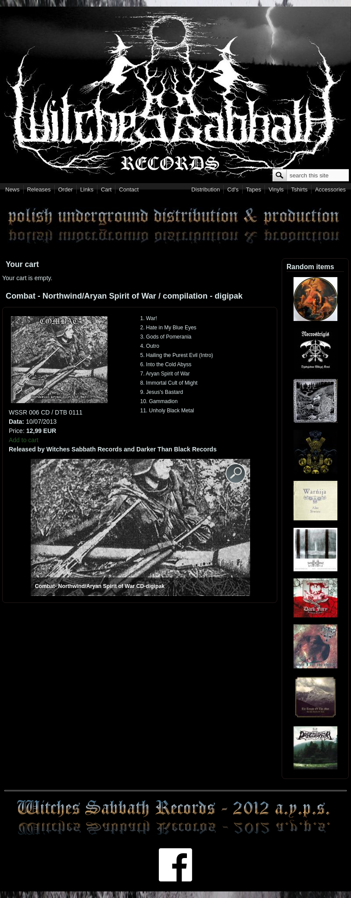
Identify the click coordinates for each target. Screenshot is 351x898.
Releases (38, 189)
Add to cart (24, 440)
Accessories (330, 189)
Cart (106, 189)
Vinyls (276, 189)
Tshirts (299, 189)
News (12, 189)
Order (65, 189)
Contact (129, 189)
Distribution (205, 189)
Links (86, 189)
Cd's (233, 189)
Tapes (253, 189)
